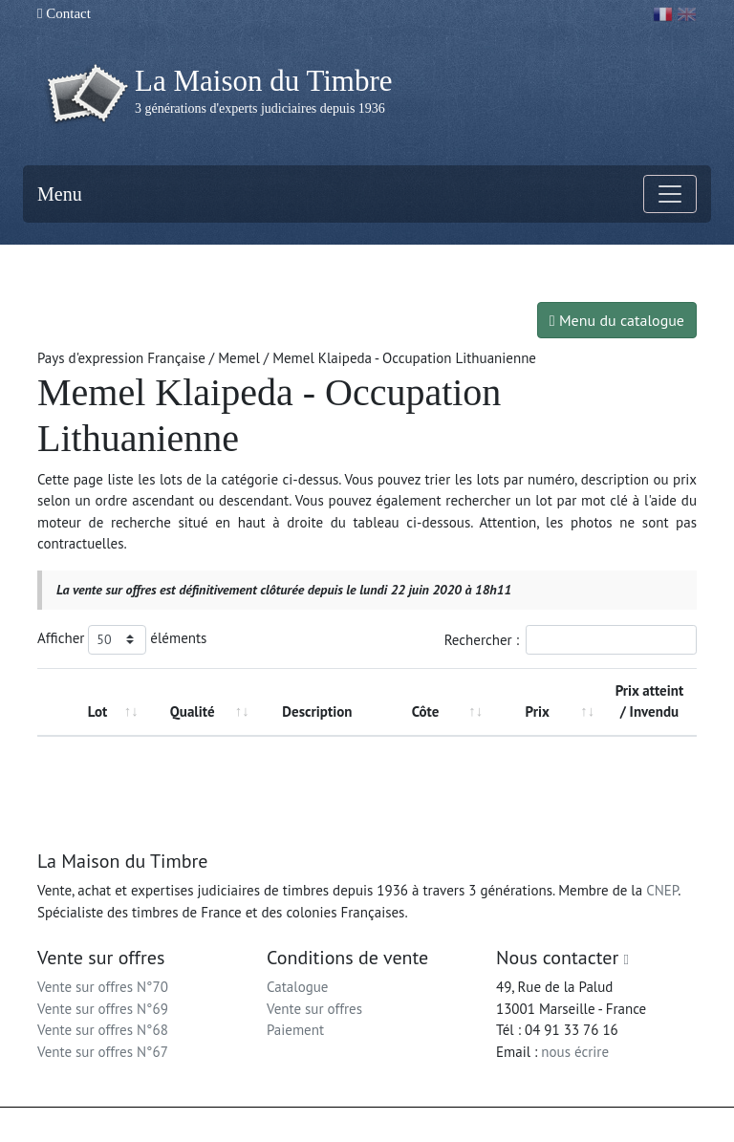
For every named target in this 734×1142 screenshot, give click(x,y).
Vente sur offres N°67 (102, 1052)
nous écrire (575, 1052)
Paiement (295, 1030)
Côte (426, 711)
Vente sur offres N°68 (102, 1030)
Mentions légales (406, 1124)
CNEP (662, 890)
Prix (538, 711)
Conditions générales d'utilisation (542, 1124)
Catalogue (297, 987)
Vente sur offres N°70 (102, 987)
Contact (64, 13)
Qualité (192, 711)
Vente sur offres (314, 1009)
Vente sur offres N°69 (102, 1009)
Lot (97, 711)
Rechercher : (570, 640)
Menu (59, 194)
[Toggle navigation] (670, 194)
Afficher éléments (121, 640)
